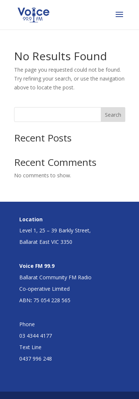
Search (113, 114)
